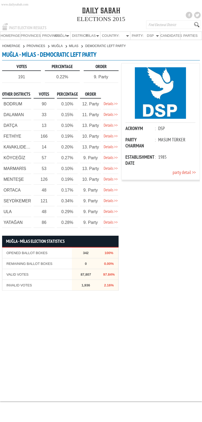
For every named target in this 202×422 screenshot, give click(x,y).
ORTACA (11, 190)
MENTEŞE (13, 179)
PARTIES (190, 36)
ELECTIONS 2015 (101, 19)
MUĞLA (59, 46)
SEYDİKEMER (17, 200)
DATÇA (10, 125)
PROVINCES (31, 36)
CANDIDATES (170, 36)
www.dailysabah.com (14, 4)
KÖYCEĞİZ (14, 157)
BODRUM (12, 103)
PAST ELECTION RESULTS (27, 27)
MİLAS (76, 46)
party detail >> (184, 172)
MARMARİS (14, 168)
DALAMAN (13, 114)
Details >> (111, 103)
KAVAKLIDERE (17, 147)
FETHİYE (12, 136)
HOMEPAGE (10, 36)
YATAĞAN (13, 222)
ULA (7, 211)
